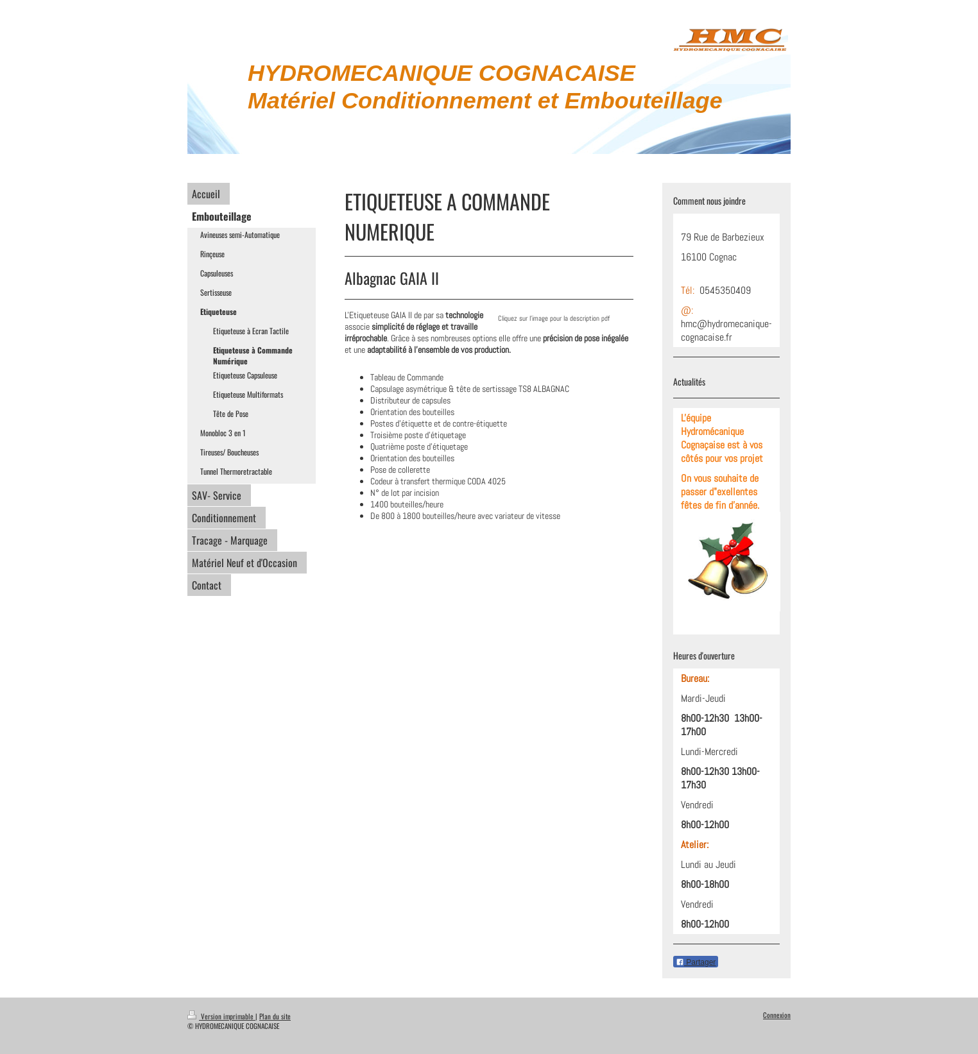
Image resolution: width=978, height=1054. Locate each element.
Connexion (777, 1015)
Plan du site (275, 1016)
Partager (696, 962)
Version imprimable (221, 1016)
